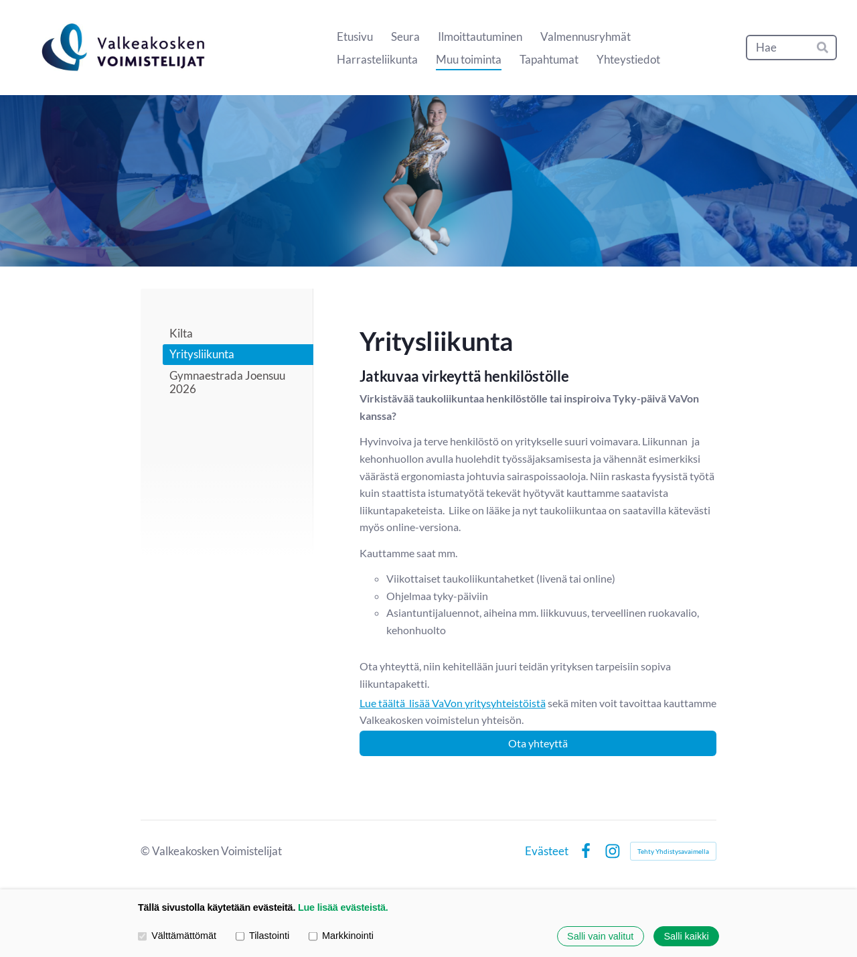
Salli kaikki (686, 936)
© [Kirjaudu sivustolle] (146, 851)
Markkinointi (341, 936)
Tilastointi (262, 936)
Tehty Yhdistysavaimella (673, 851)
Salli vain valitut (600, 936)
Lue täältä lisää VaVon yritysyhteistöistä (453, 702)
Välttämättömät (177, 936)
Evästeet (546, 851)
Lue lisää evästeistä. (343, 907)
